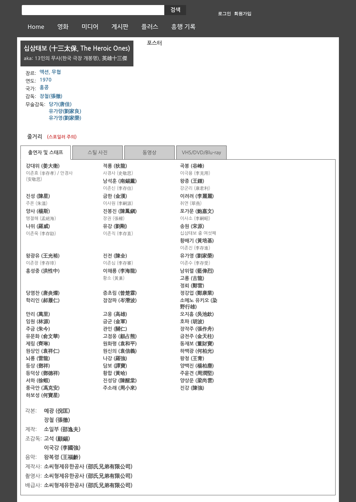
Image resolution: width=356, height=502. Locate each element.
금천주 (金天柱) (197, 336)
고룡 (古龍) (192, 278)
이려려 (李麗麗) (197, 196)
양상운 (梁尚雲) (197, 380)
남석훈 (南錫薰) (120, 181)
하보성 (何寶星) (43, 395)
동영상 (149, 152)
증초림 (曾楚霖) (120, 293)
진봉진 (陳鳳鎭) (120, 211)
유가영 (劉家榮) (197, 256)
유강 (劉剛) (115, 226)
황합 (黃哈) (115, 373)
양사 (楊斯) (38, 211)
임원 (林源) (38, 321)
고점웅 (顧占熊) (120, 336)
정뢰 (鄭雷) (192, 285)
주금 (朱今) (38, 329)
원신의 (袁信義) (120, 351)
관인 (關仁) (115, 329)
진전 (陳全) (115, 256)
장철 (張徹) (57, 420)
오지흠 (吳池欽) (197, 314)
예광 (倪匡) (57, 410)
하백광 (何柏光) (197, 351)
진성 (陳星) (38, 196)
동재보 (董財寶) (197, 343)
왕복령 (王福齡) (62, 457)
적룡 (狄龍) (115, 166)
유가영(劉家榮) (65, 118)
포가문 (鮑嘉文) (197, 211)
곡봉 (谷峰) (192, 166)
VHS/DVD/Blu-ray (201, 152)
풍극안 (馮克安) (43, 388)
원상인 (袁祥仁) (43, 351)
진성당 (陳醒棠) (120, 380)
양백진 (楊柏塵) (197, 366)
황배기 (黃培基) (197, 240)
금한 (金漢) (115, 196)
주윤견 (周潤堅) (197, 373)
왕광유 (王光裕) (43, 256)
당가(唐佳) (60, 104)
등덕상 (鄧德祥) (43, 373)
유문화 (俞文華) (43, 336)
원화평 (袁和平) (120, 343)
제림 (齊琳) (38, 343)
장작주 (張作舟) (197, 329)
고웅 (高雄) (115, 314)
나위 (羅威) (38, 226)
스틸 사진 (97, 152)
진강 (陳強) (192, 388)
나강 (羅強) (115, 358)
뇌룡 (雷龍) (38, 358)
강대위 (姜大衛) (43, 166)
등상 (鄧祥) (38, 366)
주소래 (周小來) (120, 388)
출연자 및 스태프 (45, 152)
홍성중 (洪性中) (43, 271)
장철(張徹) (51, 96)
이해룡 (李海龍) (120, 271)
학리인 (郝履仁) (43, 300)
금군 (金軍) (115, 321)
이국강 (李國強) (62, 447)
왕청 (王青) (192, 358)
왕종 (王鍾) (192, 181)
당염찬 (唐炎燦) (43, 293)
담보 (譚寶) (115, 366)
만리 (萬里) (38, 314)
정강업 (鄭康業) (197, 293)
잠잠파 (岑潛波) (120, 300)
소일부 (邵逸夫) (62, 429)
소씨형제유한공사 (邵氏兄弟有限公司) (88, 466)
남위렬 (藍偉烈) (197, 271)
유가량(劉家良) (65, 111)
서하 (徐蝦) (38, 380)
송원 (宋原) (192, 226)
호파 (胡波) (192, 321)
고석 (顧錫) (57, 438)
